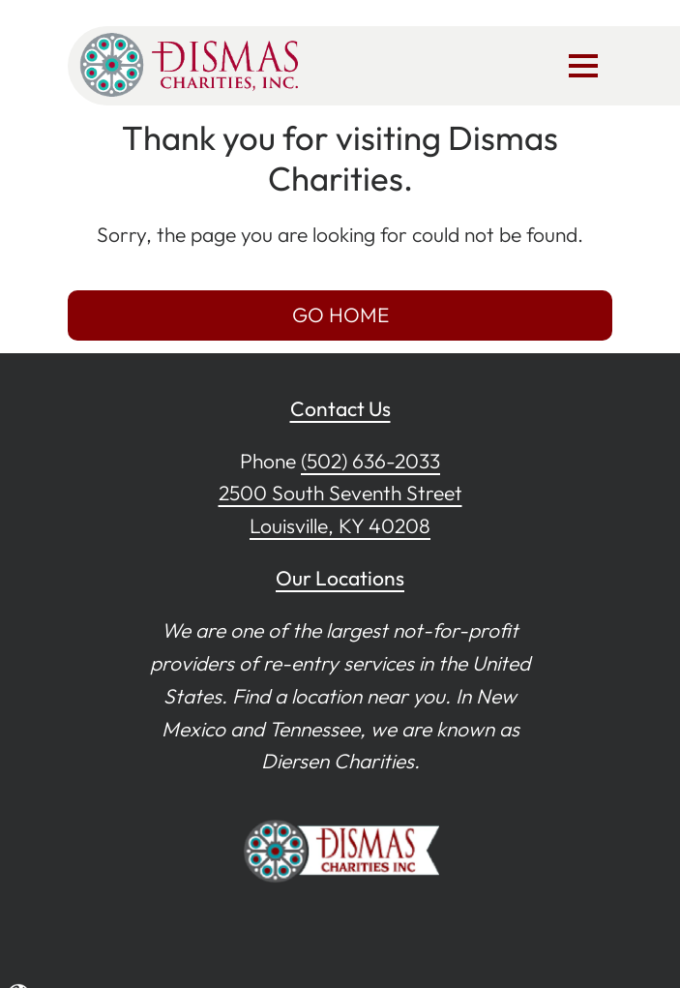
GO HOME (340, 314)
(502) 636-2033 (370, 460)
